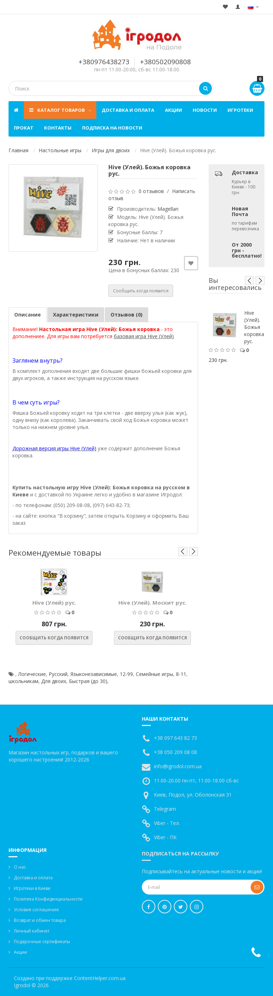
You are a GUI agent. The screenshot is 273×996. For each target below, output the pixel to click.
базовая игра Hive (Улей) (144, 336)
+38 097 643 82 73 (175, 737)
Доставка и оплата (128, 110)
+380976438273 (104, 61)
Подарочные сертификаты (42, 941)
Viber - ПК (165, 837)
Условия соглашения (36, 909)
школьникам (23, 681)
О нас (20, 867)
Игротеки (240, 110)
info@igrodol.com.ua (178, 766)
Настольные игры (60, 150)
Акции (173, 110)
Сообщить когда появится (140, 291)
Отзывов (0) (127, 314)
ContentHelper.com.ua (99, 978)
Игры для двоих (111, 150)
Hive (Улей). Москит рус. (152, 602)
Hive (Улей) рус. (54, 602)
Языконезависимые (93, 674)
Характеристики (75, 314)
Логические (32, 674)
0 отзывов (151, 191)
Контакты (57, 128)
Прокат (23, 128)
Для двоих (53, 681)
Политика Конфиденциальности (48, 899)
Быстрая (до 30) (88, 681)
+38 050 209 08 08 (175, 752)
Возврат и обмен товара (40, 920)
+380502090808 (165, 61)
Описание (27, 314)
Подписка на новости (112, 128)
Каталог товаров (60, 110)
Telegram (165, 808)
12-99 (126, 674)
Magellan (167, 208)
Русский (58, 674)
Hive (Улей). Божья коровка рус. (254, 327)
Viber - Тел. (167, 823)
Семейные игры (154, 674)
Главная (18, 150)
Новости (205, 110)
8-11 (181, 674)
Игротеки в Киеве (32, 888)
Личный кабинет (31, 931)
